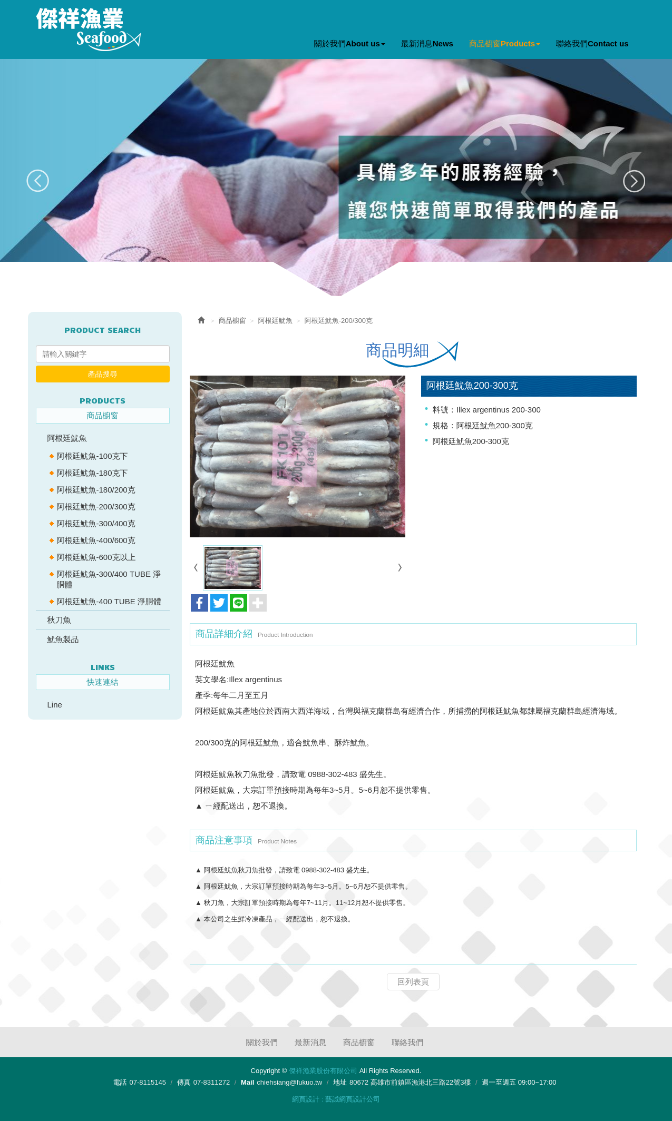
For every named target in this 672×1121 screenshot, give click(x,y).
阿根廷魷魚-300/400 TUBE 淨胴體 (109, 579)
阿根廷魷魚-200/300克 (96, 506)
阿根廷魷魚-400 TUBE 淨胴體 (109, 601)
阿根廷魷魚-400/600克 (96, 540)
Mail (247, 1082)
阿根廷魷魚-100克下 (92, 455)
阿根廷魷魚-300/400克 (96, 523)
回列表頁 (413, 981)
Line (54, 704)
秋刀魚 (59, 619)
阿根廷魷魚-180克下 (92, 472)
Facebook (617, 16)
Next (634, 181)
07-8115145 (147, 1082)
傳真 (184, 1082)
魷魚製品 (63, 639)
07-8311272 (211, 1082)
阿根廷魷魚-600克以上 (96, 557)
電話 (119, 1082)
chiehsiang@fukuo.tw (289, 1082)
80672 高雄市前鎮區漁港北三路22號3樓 (410, 1082)
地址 (340, 1082)
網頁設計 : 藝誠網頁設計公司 (336, 1099)
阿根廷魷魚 (67, 438)
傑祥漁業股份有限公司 (88, 29)
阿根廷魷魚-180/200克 (96, 489)
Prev (38, 181)
